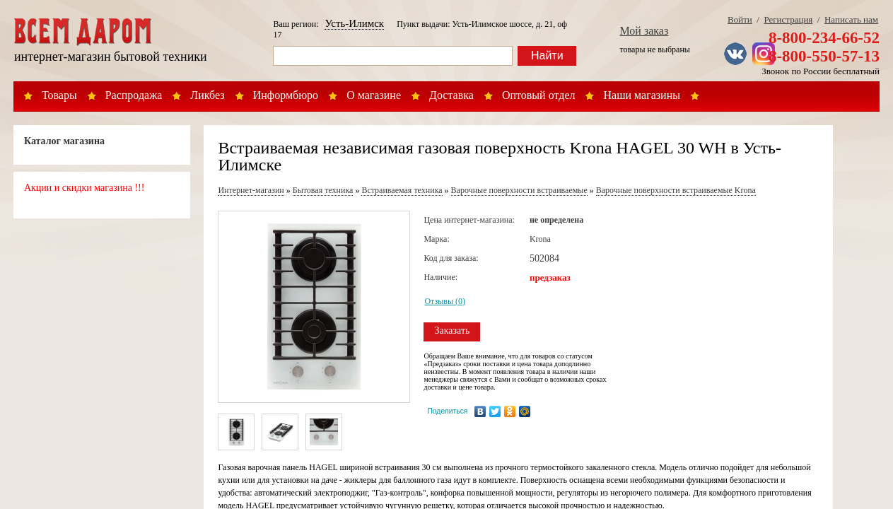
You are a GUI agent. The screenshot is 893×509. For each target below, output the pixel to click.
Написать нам (851, 19)
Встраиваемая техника (401, 190)
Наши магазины (641, 95)
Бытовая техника (323, 190)
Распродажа (134, 95)
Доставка (451, 95)
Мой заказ (644, 31)
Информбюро (285, 95)
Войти (740, 19)
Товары (59, 95)
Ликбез (207, 95)
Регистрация (788, 19)
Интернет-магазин (251, 190)
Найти (547, 55)
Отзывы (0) (444, 301)
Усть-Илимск (354, 23)
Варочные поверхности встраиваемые (519, 190)
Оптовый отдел (539, 95)
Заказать (451, 330)
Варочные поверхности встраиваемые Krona (676, 190)
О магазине (373, 95)
